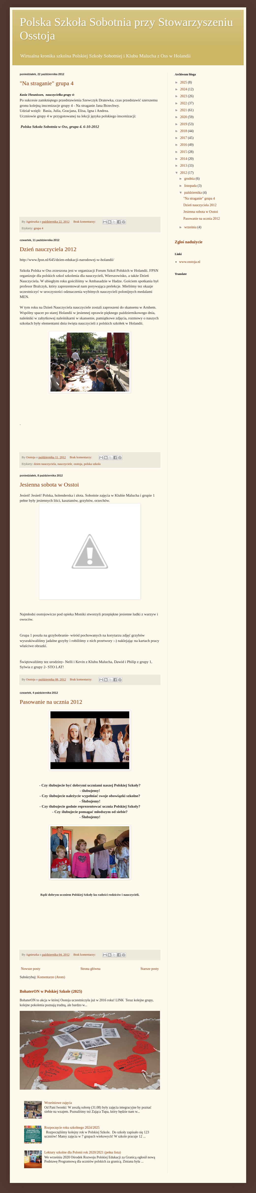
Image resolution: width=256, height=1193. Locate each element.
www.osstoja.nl (189, 262)
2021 (184, 110)
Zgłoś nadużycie (188, 242)
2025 (184, 82)
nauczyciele (64, 464)
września (190, 227)
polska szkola (92, 464)
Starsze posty (150, 969)
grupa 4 (38, 228)
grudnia (189, 178)
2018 (184, 131)
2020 (184, 117)
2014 (184, 159)
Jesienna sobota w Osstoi (49, 484)
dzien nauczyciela (45, 464)
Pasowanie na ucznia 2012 (51, 702)
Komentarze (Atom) (51, 977)
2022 (184, 103)
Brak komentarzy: (84, 221)
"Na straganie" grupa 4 (47, 83)
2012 (184, 173)
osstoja (78, 464)
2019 (184, 124)
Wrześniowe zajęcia (58, 1103)
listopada (190, 186)
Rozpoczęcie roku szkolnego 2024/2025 (71, 1127)
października (193, 192)
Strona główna (90, 969)
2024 (184, 89)
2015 (184, 152)
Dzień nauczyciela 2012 (48, 249)
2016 (184, 145)
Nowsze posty (30, 969)
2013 (184, 165)
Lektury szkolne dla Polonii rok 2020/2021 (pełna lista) (82, 1152)
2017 (184, 138)
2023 (184, 96)
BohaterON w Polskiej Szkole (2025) (51, 991)
